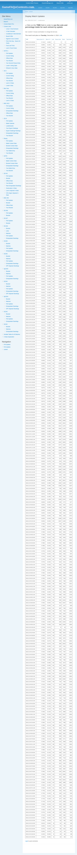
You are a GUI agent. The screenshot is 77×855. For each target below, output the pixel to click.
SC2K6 (6, 241)
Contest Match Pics (9, 24)
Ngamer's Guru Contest (12, 38)
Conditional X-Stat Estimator (13, 33)
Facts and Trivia (10, 45)
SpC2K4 (62, 7)
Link (60, 35)
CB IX (5, 118)
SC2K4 (47, 7)
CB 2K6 (6, 226)
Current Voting (10, 56)
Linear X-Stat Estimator (12, 29)
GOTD (5, 156)
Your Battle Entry (10, 150)
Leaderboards (9, 126)
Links (7, 231)
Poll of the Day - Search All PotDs (13, 42)
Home (26, 11)
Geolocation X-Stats (11, 188)
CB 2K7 (6, 218)
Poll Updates (9, 53)
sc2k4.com (70, 3)
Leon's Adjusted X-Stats (12, 190)
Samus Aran (58, 39)
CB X (5, 71)
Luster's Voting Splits (11, 65)
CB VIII (6, 173)
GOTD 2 (6, 51)
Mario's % (48, 39)
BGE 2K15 (6, 103)
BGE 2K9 (6, 198)
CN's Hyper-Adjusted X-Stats (12, 194)
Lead (53, 39)
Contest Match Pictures (32, 3)
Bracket (8, 178)
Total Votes (69, 39)
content (6, 349)
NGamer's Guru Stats (11, 68)
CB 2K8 (6, 210)
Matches (8, 233)
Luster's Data (9, 85)
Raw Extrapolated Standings (13, 185)
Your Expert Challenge (12, 128)
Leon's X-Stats (10, 83)
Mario (63, 39)
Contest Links (7, 26)
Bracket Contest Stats (12, 145)
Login (26, 841)
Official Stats (9, 58)
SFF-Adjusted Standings (12, 266)
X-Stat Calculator (10, 31)
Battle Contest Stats (11, 143)
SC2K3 (40, 7)
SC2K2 (33, 7)
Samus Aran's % (40, 39)
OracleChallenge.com (47, 3)
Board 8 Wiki (60, 3)
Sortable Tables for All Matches (12, 334)
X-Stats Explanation (9, 337)
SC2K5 (55, 7)
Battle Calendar (10, 123)
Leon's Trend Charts (11, 48)
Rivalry (5, 138)
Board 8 (6, 21)
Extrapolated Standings (12, 110)
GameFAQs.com (8, 19)
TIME (27, 39)
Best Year (6, 88)
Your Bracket (9, 60)
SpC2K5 (70, 7)
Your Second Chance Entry (13, 63)
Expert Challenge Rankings (13, 130)
